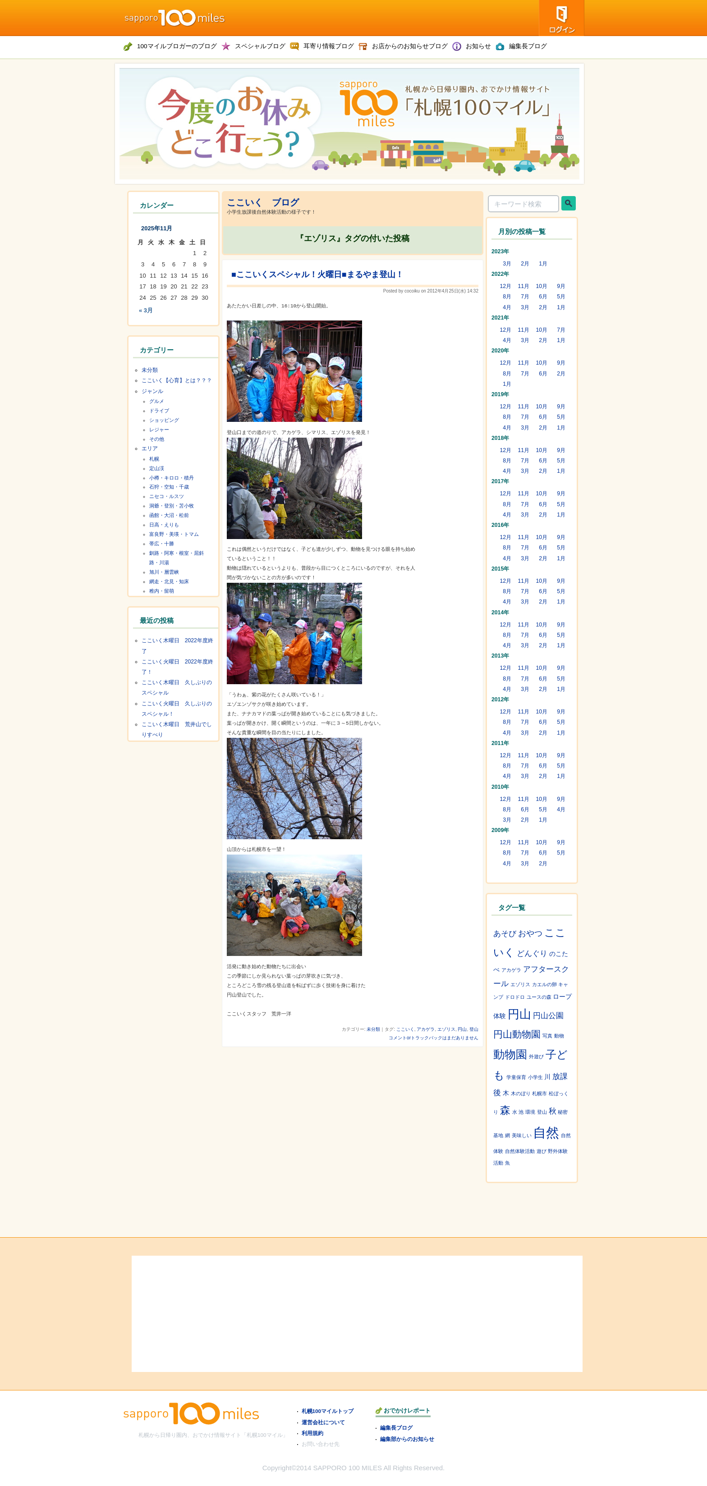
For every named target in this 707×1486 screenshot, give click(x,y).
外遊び (536, 1056)
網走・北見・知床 (169, 581)
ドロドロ (515, 997)
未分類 (373, 1029)
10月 (541, 286)
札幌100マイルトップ (328, 1411)
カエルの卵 (544, 984)
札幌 (154, 459)
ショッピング (164, 420)
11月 (523, 286)
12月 (505, 286)
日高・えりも (164, 524)
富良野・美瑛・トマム (174, 534)
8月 (507, 296)
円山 (462, 1029)
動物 (559, 1035)
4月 (507, 307)
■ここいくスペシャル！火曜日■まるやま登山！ (317, 274)
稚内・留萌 (161, 591)
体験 (499, 1016)
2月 (525, 264)
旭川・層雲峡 (164, 572)
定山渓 (156, 468)
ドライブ (159, 410)
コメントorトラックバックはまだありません (433, 1037)
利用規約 (312, 1433)
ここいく (405, 1029)
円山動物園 (517, 1034)
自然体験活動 (520, 1151)
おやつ (530, 933)
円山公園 (548, 1015)
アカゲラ (426, 1029)
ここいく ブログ (263, 202)
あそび (504, 933)
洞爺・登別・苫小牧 (171, 505)
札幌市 (539, 1093)
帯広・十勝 (161, 543)
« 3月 (146, 310)
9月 (561, 286)
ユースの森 (539, 997)
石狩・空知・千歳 (169, 486)
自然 (546, 1132)
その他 (156, 439)
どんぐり (532, 953)
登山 (473, 1029)
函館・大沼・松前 (169, 515)
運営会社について (323, 1422)
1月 (543, 264)
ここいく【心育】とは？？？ (177, 380)
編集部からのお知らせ (407, 1439)
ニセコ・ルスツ (166, 496)
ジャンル (152, 391)
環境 (530, 1112)
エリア (150, 448)
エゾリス (446, 1029)
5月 (561, 296)
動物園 (510, 1054)
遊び (541, 1151)
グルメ (156, 401)
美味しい (522, 1135)
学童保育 (516, 1077)
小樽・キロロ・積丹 (171, 477)
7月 (525, 296)
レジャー (159, 429)
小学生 (535, 1077)
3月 (507, 264)
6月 (543, 296)
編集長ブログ (396, 1428)
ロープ (562, 996)
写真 (547, 1035)
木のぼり (521, 1093)
